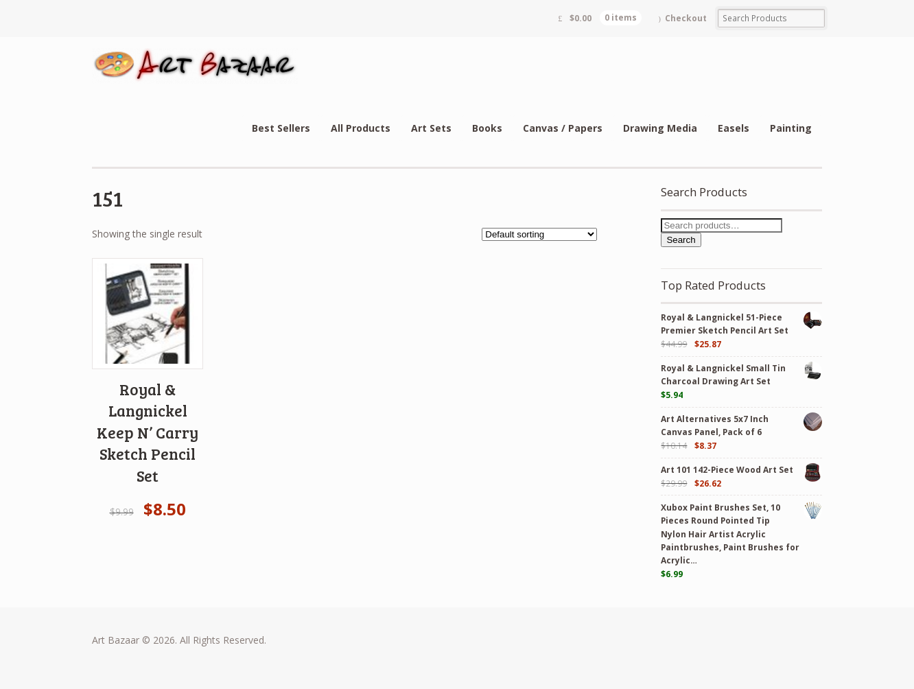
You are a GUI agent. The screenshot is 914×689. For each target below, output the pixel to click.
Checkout (686, 18)
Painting (791, 128)
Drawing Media (660, 128)
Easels (733, 128)
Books (487, 128)
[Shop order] (539, 234)
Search (680, 240)
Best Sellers (281, 128)
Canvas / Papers (562, 128)
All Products (360, 128)
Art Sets (431, 128)
